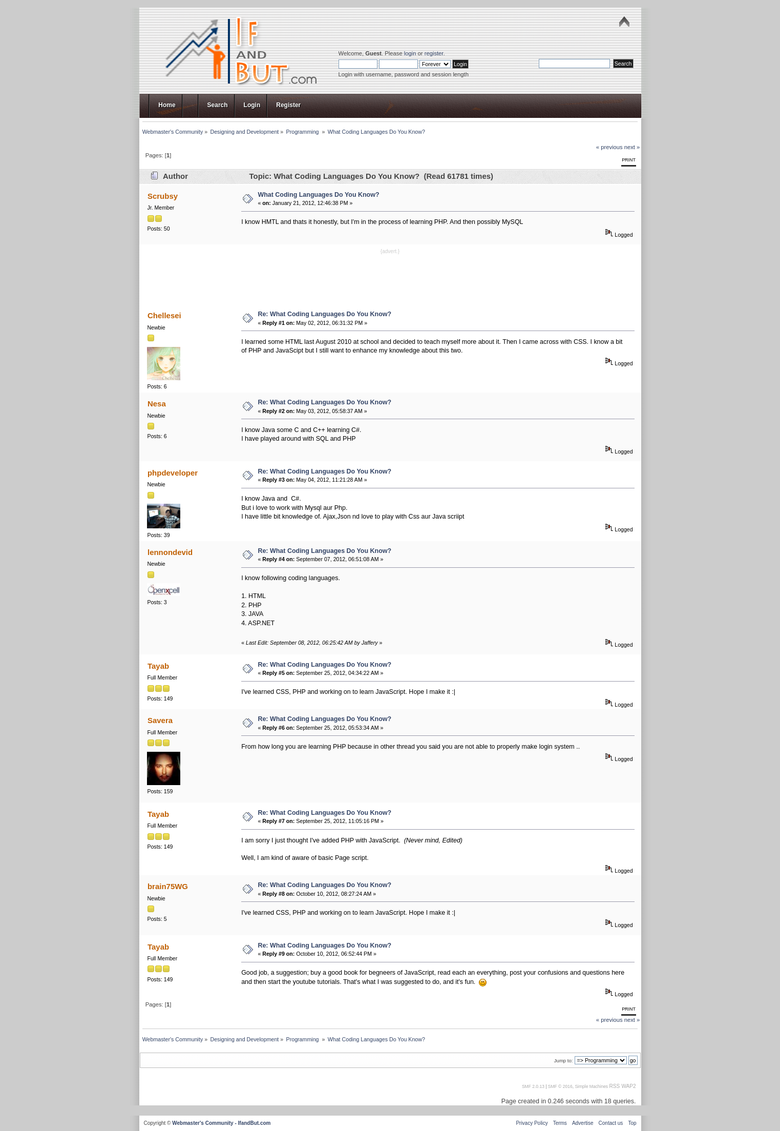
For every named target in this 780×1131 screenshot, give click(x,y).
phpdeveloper (172, 472)
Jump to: (563, 1060)
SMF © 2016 (560, 1086)
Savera (160, 720)
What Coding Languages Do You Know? (318, 194)
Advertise (583, 1123)
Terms (560, 1123)
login (410, 53)
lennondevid (170, 552)
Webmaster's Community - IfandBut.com (221, 1123)
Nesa (156, 403)
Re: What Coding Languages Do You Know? (324, 314)
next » (632, 147)
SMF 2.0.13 (533, 1086)
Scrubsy (162, 196)
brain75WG (167, 886)
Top (632, 1123)
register (434, 53)
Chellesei (164, 315)
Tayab (158, 666)
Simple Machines (591, 1086)
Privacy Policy (531, 1123)
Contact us (611, 1123)
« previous (609, 147)
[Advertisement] (390, 279)
